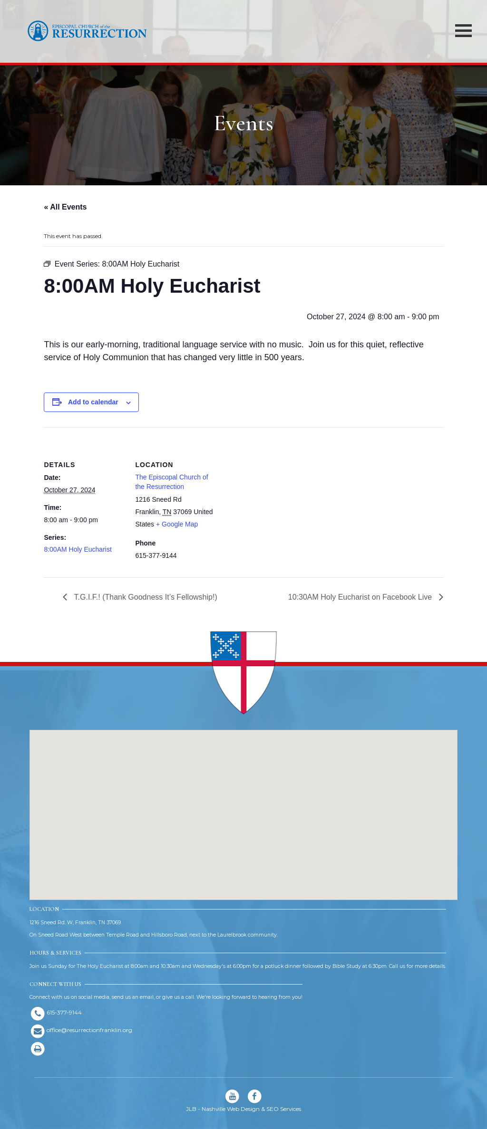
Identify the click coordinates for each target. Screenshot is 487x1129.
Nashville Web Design (231, 1108)
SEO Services (283, 1108)
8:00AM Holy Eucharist (77, 549)
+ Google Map (177, 524)
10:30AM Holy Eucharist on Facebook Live (361, 597)
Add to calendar (93, 402)
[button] (243, 806)
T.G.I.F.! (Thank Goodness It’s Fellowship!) (144, 597)
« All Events (65, 207)
